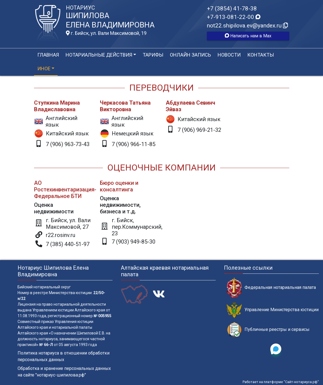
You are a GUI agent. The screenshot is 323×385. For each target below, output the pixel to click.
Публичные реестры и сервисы (268, 329)
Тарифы (153, 55)
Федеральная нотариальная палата (271, 288)
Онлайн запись (190, 55)
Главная (48, 55)
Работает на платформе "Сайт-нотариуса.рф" (281, 382)
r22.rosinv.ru (60, 235)
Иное (43, 68)
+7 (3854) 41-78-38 (232, 8)
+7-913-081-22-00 (233, 17)
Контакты (260, 55)
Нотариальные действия (99, 55)
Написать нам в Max (248, 35)
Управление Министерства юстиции (273, 310)
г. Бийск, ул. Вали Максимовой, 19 (106, 33)
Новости (229, 55)
